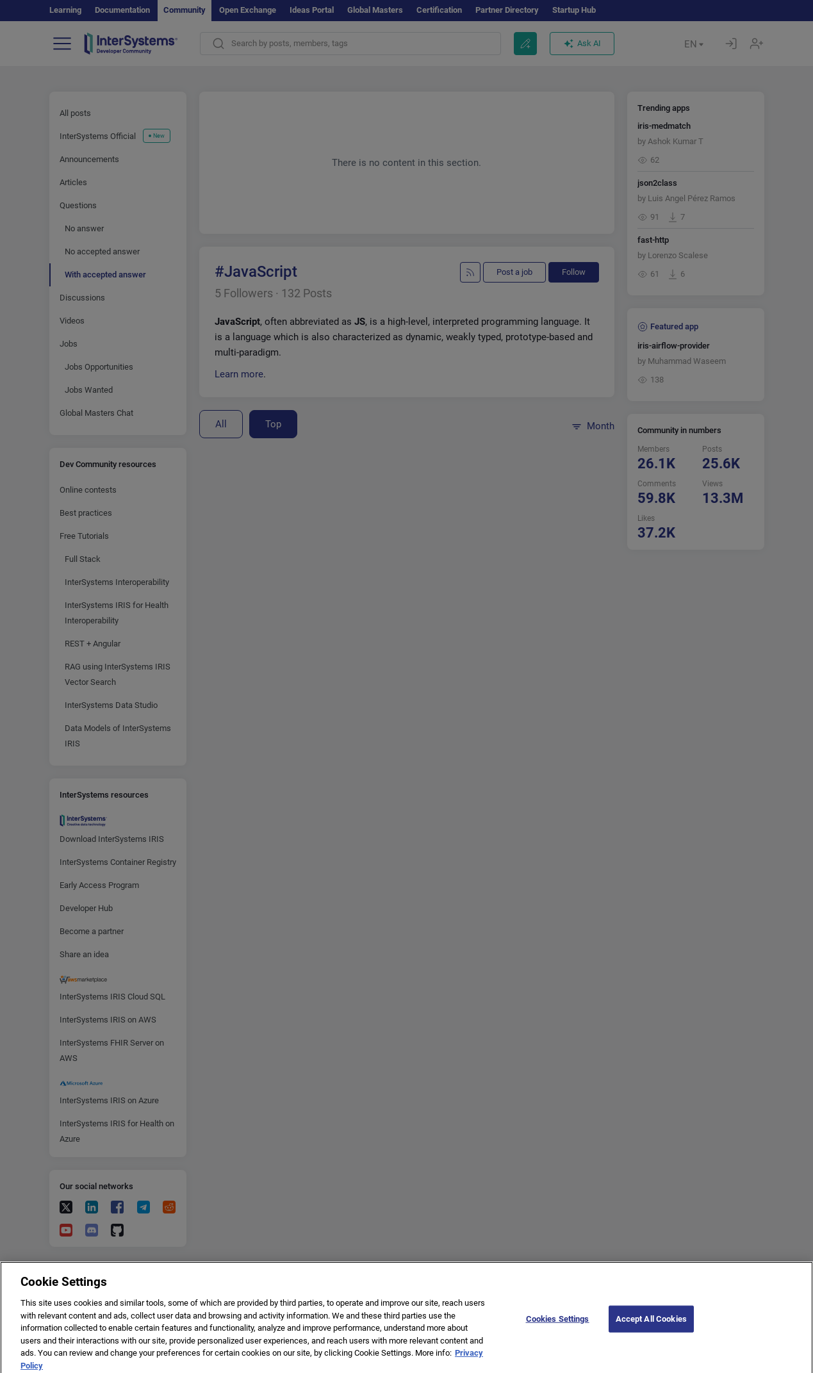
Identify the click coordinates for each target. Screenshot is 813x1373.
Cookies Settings (557, 1324)
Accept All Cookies (651, 1324)
